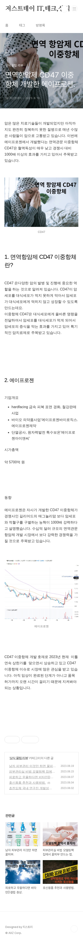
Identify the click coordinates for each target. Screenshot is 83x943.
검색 (64, 9)
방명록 (40, 25)
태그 (22, 25)
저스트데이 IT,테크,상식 (37, 9)
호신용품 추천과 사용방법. (27, 782)
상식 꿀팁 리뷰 (19, 758)
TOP (74, 928)
